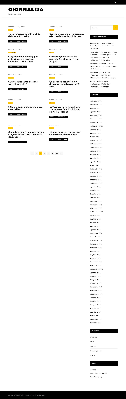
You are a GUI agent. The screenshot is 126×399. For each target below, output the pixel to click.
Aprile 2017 (95, 312)
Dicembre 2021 (96, 172)
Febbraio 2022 (96, 169)
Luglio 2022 (95, 151)
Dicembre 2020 (96, 205)
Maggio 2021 (95, 194)
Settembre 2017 (96, 294)
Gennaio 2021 (95, 201)
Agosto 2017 (95, 298)
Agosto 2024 (95, 108)
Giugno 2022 (95, 154)
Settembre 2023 (96, 126)
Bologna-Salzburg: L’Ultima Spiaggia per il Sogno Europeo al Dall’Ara (103, 66)
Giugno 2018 (95, 280)
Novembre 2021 (96, 176)
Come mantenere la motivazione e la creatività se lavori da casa (66, 35)
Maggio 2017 (95, 308)
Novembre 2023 (96, 122)
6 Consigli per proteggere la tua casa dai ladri (25, 108)
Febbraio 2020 (96, 233)
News (10, 30)
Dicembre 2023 (96, 119)
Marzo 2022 (95, 165)
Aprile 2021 (95, 197)
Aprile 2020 (95, 230)
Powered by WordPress (16, 395)
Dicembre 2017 (96, 283)
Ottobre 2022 (95, 144)
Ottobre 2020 (95, 208)
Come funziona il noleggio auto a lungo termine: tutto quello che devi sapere (26, 134)
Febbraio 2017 (96, 319)
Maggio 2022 (95, 158)
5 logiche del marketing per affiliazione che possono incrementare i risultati (23, 59)
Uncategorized (96, 351)
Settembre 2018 (96, 269)
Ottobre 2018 (95, 265)
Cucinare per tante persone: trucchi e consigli (23, 83)
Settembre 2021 (96, 183)
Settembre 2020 (96, 212)
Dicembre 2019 (96, 240)
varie (11, 78)
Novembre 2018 (96, 262)
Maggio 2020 (95, 226)
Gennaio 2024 (95, 115)
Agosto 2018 (95, 273)
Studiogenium (41, 395)
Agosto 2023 (95, 130)
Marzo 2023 (95, 137)
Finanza (12, 52)
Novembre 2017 (96, 287)
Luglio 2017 (95, 301)
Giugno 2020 (95, 223)
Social (93, 346)
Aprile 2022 (95, 162)
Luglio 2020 (95, 219)
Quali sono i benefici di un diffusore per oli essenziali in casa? (64, 84)
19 (57, 153)
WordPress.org (96, 377)
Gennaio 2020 (95, 237)
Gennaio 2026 (95, 101)
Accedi (93, 370)
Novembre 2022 (96, 140)
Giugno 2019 (95, 258)
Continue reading (16, 41)
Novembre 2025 (96, 104)
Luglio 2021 (95, 190)
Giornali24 (25, 9)
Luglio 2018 (95, 276)
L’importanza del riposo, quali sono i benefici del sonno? (65, 133)
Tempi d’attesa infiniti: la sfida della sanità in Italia (24, 35)
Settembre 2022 (96, 147)
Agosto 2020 (95, 215)
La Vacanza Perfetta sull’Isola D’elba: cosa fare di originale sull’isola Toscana (64, 109)
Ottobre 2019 (95, 247)
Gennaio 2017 (95, 323)
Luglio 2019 (95, 255)
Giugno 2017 (95, 305)
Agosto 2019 (95, 251)
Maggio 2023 (95, 133)
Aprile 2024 (95, 112)
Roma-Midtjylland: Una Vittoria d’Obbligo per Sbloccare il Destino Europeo (103, 75)
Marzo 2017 (95, 315)
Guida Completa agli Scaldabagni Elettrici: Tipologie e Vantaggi (100, 84)
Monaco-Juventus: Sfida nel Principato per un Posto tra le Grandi (102, 45)
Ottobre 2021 (95, 180)
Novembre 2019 (96, 244)
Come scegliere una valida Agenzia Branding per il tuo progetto (64, 59)
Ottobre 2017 (95, 290)
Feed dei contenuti (98, 373)
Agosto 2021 (95, 187)
